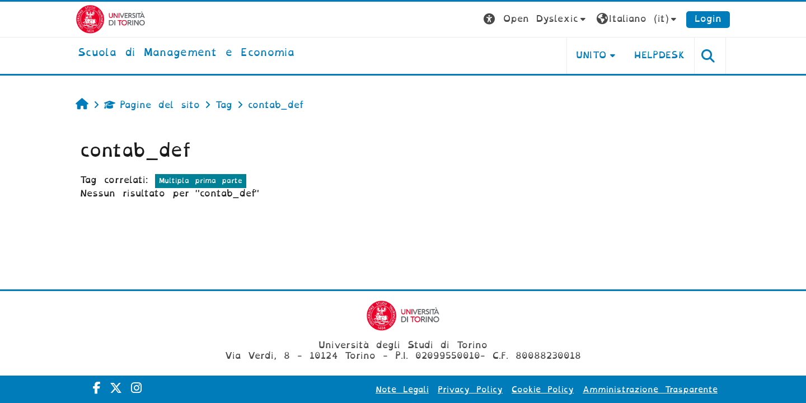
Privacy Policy (470, 390)
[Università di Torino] (111, 18)
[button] (536, 19)
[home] (186, 53)
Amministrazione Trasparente (650, 390)
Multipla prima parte (200, 180)
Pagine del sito (152, 105)
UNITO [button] (591, 55)
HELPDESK (659, 55)
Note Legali (402, 390)
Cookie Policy (543, 390)
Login (708, 18)
